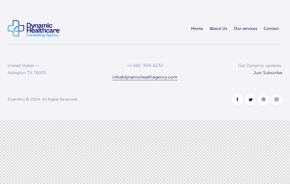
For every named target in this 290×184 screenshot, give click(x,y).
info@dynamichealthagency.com (144, 76)
